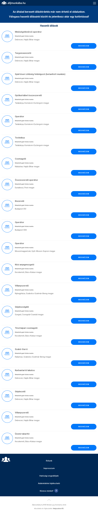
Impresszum (49, 468)
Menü (94, 3)
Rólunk (49, 461)
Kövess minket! (46, 491)
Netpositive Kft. (58, 508)
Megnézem (83, 46)
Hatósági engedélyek (49, 476)
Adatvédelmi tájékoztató (49, 483)
